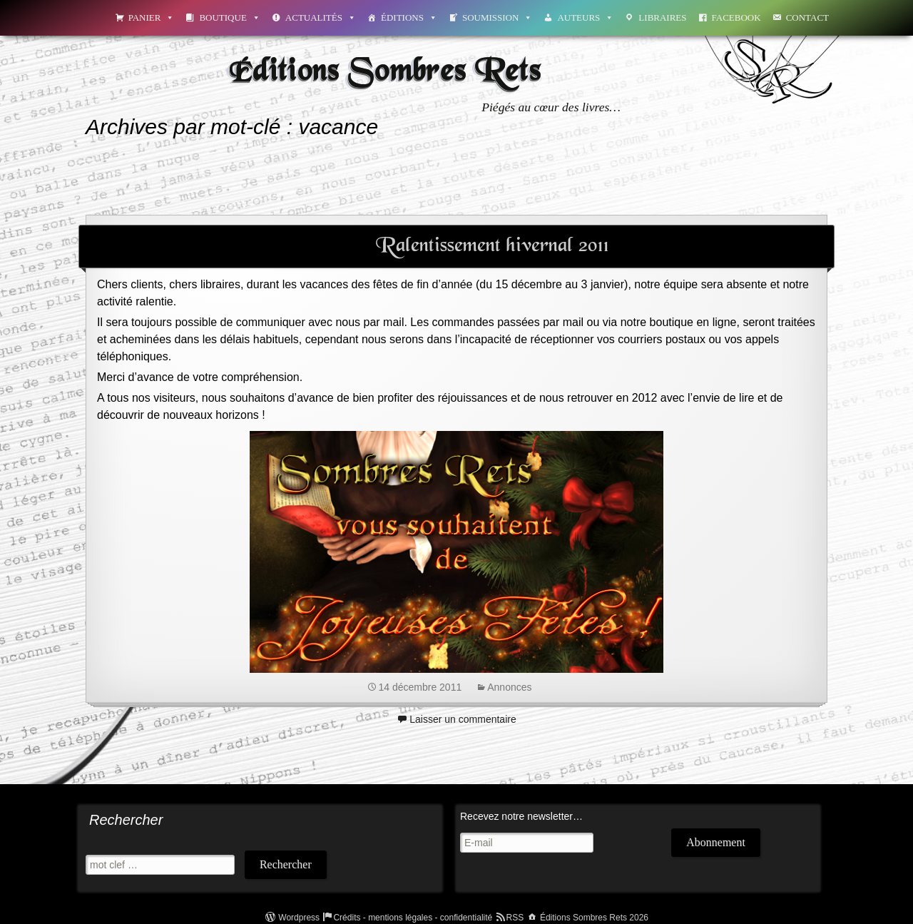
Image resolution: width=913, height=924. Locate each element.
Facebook (736, 17)
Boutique (229, 17)
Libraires (662, 17)
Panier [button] (151, 17)
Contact (807, 17)
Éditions (409, 17)
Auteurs (585, 17)
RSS (515, 918)
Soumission (497, 17)
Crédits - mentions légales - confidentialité (412, 918)
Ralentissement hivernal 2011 (492, 246)
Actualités (320, 17)
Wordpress (299, 918)
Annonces (509, 687)
